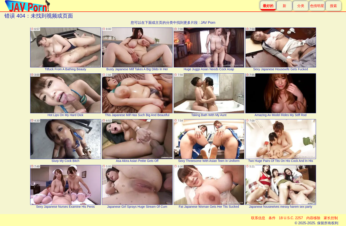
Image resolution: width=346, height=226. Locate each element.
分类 (300, 6)
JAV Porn (208, 22)
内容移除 (313, 218)
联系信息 (258, 218)
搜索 (333, 6)
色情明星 (317, 6)
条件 (272, 218)
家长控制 (331, 218)
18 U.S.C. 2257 (291, 218)
